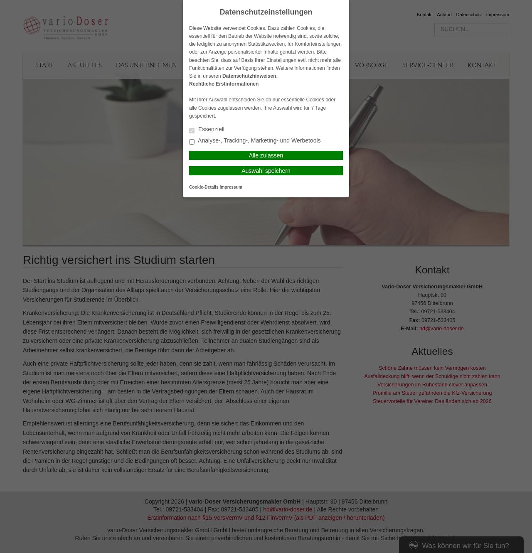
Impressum (231, 187)
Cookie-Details (204, 187)
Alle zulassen (266, 155)
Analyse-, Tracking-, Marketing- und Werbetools (255, 141)
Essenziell (206, 129)
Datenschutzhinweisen (249, 76)
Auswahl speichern (266, 170)
